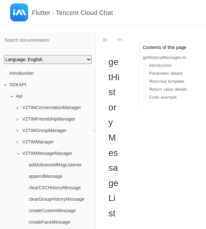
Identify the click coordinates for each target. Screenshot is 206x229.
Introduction (22, 73)
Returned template (166, 81)
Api (16, 96)
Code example (163, 97)
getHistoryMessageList (164, 57)
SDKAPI (15, 84)
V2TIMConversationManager (49, 107)
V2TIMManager (35, 141)
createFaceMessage (49, 222)
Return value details (168, 89)
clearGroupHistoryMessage (56, 199)
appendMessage (46, 176)
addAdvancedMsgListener (55, 164)
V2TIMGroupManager (42, 130)
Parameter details (166, 73)
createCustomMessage (52, 210)
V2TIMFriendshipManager (46, 118)
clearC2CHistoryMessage (55, 187)
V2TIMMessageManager (44, 153)
